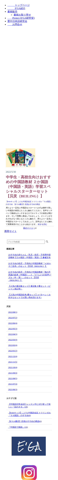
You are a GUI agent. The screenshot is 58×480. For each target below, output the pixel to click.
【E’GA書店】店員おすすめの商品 (27, 204)
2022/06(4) (12, 323)
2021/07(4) (12, 384)
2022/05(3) (12, 329)
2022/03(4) (12, 340)
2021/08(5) (12, 378)
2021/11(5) (12, 362)
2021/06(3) (12, 389)
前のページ (28, 228)
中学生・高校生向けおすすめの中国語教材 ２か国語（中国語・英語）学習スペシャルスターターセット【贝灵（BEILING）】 (28, 186)
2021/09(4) (12, 373)
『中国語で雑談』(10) (18, 427)
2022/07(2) (12, 317)
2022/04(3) (12, 334)
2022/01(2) (12, 351)
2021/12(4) (12, 356)
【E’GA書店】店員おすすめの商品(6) (25, 421)
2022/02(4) (12, 345)
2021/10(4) (12, 367)
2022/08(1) (12, 312)
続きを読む (42, 224)
